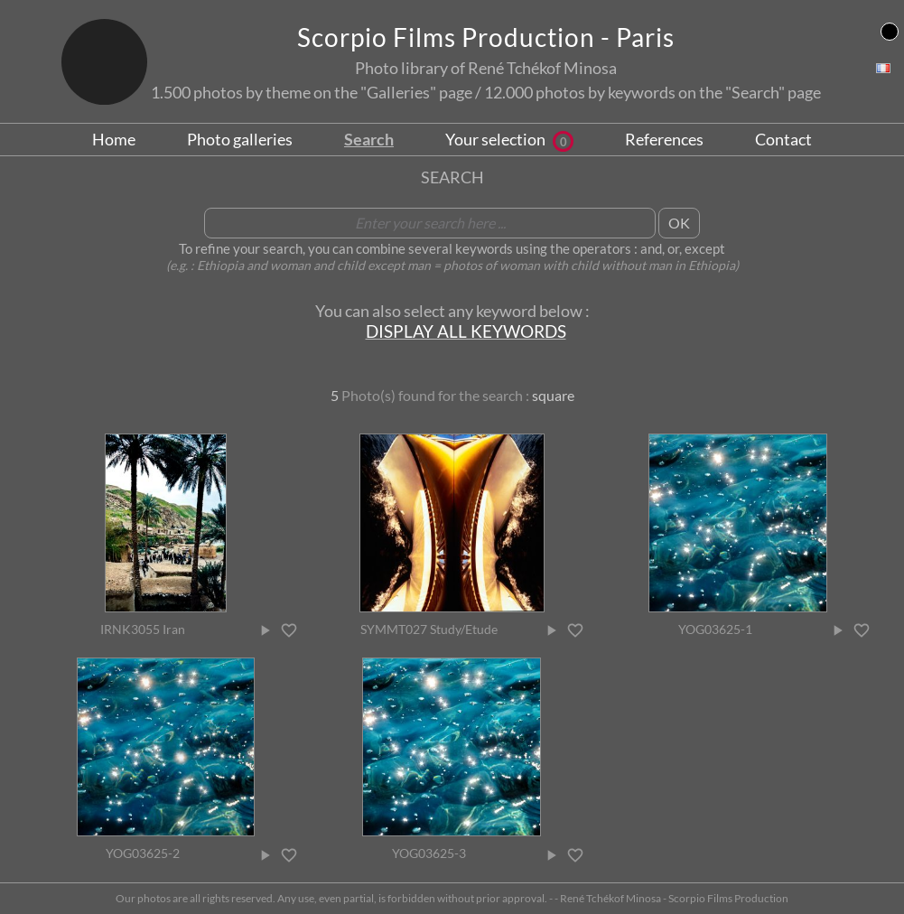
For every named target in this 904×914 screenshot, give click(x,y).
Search (369, 139)
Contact (783, 139)
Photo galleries (240, 139)
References (664, 139)
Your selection (509, 139)
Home (113, 139)
